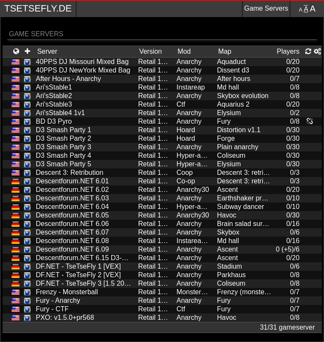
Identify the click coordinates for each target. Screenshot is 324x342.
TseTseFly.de (38, 8)
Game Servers (266, 8)
